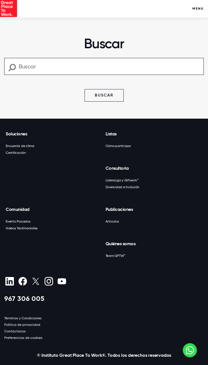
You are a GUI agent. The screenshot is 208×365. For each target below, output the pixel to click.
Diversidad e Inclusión (123, 187)
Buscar (104, 95)
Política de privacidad (22, 325)
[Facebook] (22, 281)
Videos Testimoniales (22, 228)
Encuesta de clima (20, 146)
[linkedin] (9, 281)
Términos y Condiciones (23, 318)
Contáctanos (15, 331)
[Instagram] (48, 281)
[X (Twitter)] (35, 281)
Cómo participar (118, 146)
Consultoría (117, 168)
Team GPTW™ (116, 256)
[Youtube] (61, 281)
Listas (111, 134)
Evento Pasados (18, 221)
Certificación (16, 153)
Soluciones (16, 134)
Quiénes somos (121, 243)
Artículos (112, 221)
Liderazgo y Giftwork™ (122, 180)
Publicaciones (119, 209)
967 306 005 (24, 298)
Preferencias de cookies (23, 338)
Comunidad (18, 209)
